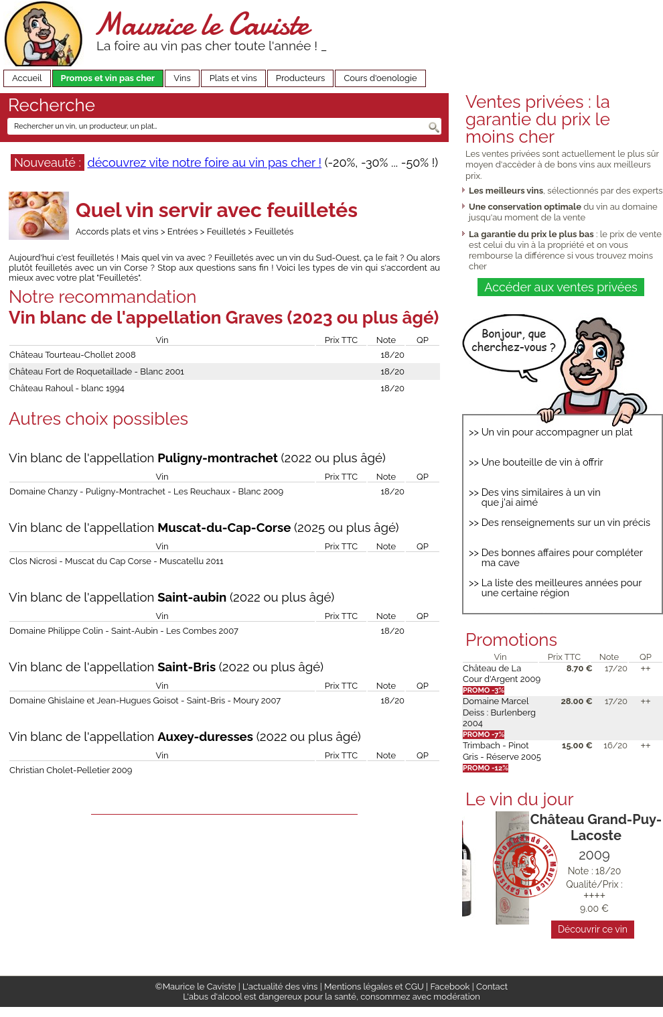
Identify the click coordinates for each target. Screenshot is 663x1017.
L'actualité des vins (279, 986)
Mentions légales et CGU (374, 986)
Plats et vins (233, 78)
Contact (492, 986)
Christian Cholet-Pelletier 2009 (70, 770)
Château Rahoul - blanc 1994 (67, 388)
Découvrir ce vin (593, 929)
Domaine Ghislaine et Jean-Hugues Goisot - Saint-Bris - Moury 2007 (145, 700)
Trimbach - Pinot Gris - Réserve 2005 (502, 750)
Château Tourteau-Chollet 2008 (72, 355)
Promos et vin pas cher (108, 78)
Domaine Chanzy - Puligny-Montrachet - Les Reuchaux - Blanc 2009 (146, 491)
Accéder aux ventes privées (560, 287)
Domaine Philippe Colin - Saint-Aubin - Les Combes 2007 (123, 631)
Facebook (449, 986)
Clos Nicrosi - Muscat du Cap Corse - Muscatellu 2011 (116, 561)
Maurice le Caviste (201, 24)
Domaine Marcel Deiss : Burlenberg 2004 (499, 712)
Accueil (27, 78)
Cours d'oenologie (380, 78)
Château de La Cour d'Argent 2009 (501, 673)
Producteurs (300, 78)
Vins (182, 78)
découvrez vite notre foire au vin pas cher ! (204, 162)
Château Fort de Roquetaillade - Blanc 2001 (96, 371)
